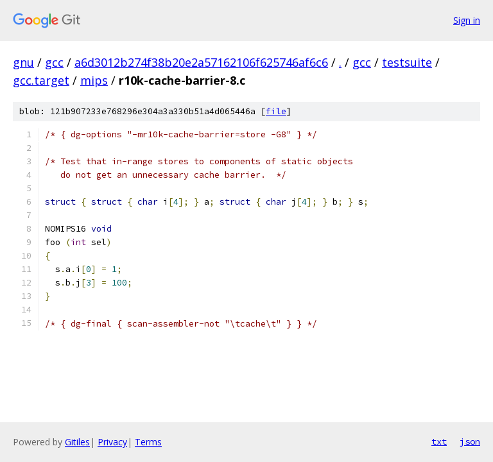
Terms (148, 442)
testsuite (407, 62)
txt (439, 441)
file (276, 111)
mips (94, 80)
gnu (23, 62)
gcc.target (41, 80)
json (470, 441)
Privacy (112, 442)
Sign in (466, 20)
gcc (54, 62)
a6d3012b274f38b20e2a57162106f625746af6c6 (201, 62)
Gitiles (77, 442)
